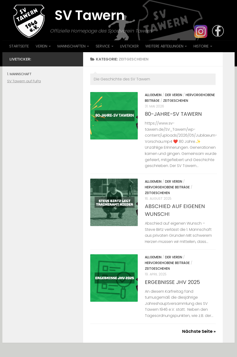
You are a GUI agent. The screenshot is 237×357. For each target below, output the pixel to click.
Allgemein (153, 95)
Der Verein (173, 95)
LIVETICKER (129, 46)
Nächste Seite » (199, 331)
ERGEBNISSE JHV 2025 (172, 282)
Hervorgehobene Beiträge (167, 187)
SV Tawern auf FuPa (24, 81)
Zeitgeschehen (175, 100)
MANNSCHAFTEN (71, 46)
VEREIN (41, 46)
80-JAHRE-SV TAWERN (173, 114)
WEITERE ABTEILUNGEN (164, 46)
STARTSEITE (19, 46)
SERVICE (103, 46)
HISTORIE (201, 46)
